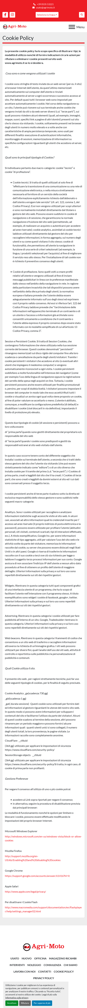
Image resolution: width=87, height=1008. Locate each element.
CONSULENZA (52, 964)
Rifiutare (25, 1003)
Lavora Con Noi (25, 971)
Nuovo (27, 958)
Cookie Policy (64, 971)
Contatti (44, 971)
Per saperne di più (42, 1003)
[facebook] (5, 15)
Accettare (11, 1003)
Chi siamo (70, 964)
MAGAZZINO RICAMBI (63, 958)
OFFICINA (40, 958)
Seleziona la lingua (46, 14)
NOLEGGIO (34, 964)
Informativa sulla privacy (16, 997)
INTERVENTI (17, 964)
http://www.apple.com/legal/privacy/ (25, 891)
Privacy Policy (43, 978)
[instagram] (12, 15)
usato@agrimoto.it (45, 7)
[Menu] (72, 27)
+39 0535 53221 (45, 4)
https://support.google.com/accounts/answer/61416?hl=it (37, 875)
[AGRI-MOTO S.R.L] (43, 946)
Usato (14, 958)
